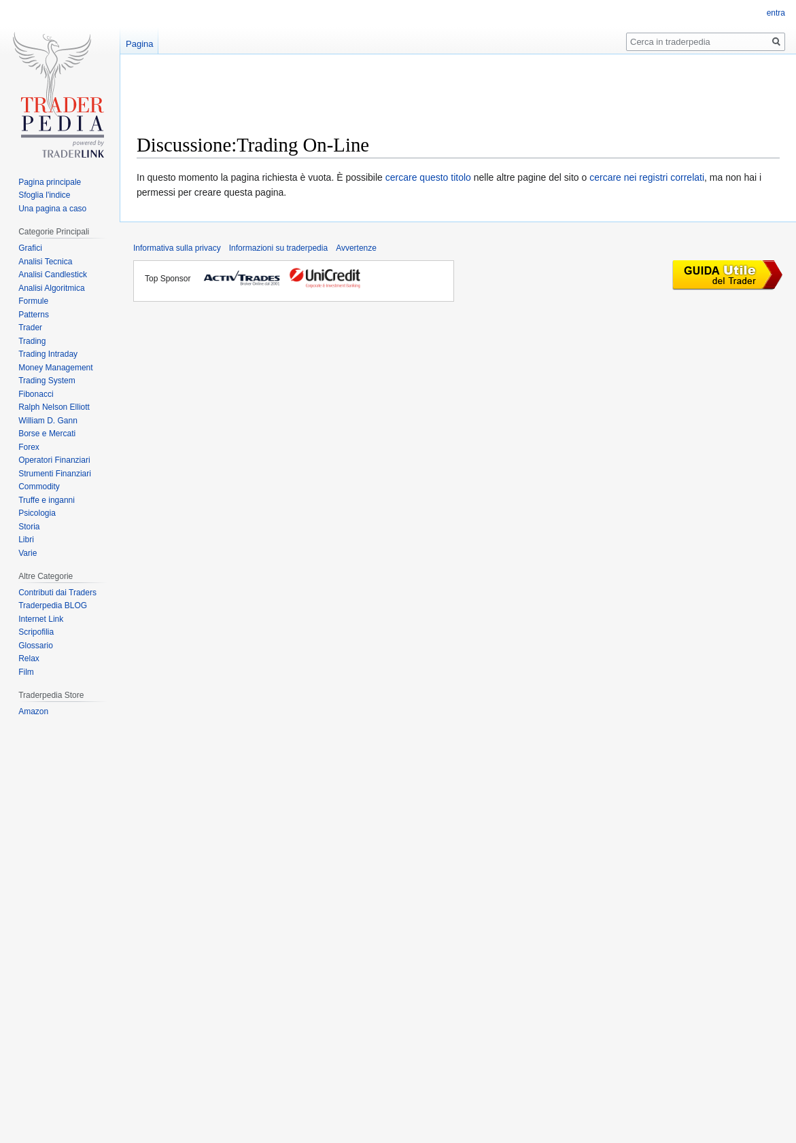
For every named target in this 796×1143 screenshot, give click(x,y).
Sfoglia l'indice (44, 195)
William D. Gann (47, 420)
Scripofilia (36, 632)
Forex (28, 447)
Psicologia (37, 513)
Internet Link (40, 619)
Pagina (139, 44)
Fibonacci (35, 394)
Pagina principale (49, 182)
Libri (26, 539)
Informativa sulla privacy (177, 248)
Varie (27, 553)
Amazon (33, 711)
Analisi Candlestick (52, 274)
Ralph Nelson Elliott (54, 407)
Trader (30, 327)
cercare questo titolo (428, 177)
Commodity (39, 486)
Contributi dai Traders (57, 592)
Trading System (46, 380)
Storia (28, 526)
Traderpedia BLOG (52, 605)
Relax (28, 658)
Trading (32, 341)
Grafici (30, 248)
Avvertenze (356, 248)
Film (26, 672)
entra (776, 13)
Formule (33, 301)
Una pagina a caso (52, 208)
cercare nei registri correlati (646, 177)
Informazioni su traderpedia (278, 248)
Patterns (33, 314)
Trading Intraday (47, 354)
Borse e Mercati (46, 433)
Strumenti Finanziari (54, 473)
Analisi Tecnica (45, 261)
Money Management (55, 367)
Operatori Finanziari (54, 460)
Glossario (35, 645)
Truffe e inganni (46, 500)
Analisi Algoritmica (51, 288)
